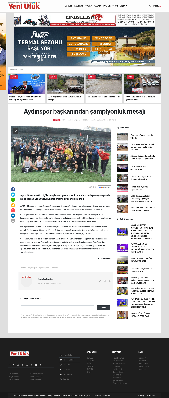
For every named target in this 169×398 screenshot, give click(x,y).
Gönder (103, 308)
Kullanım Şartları (36, 374)
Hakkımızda (13, 374)
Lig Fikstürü (117, 369)
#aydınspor (32, 268)
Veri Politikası (14, 379)
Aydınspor (74, 206)
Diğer (122, 6)
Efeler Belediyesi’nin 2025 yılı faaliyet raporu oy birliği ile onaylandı (142, 147)
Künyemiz (66, 374)
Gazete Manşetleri (120, 383)
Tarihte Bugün (118, 372)
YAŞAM (97, 6)
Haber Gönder (35, 379)
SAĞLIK (88, 6)
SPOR (115, 6)
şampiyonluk (88, 239)
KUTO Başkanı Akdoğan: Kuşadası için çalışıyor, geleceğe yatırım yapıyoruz (141, 198)
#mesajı (55, 268)
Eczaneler (117, 366)
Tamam (151, 395)
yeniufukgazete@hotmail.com (50, 283)
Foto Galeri (66, 355)
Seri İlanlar (117, 378)
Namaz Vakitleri (119, 364)
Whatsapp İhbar (36, 377)
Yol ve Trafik (118, 361)
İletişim (64, 379)
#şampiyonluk (44, 268)
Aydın (72, 233)
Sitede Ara (143, 358)
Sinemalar (117, 375)
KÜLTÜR (106, 6)
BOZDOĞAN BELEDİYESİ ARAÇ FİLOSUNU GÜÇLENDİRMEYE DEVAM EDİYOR (142, 291)
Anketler (142, 361)
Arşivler (65, 370)
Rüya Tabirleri (144, 366)
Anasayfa (13, 70)
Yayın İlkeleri (14, 377)
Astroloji (142, 369)
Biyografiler (143, 364)
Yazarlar (65, 365)
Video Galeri (67, 360)
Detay (141, 395)
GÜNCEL (68, 6)
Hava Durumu (118, 358)
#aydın (23, 268)
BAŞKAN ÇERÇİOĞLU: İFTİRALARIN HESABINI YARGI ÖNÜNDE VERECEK (142, 280)
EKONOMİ (78, 6)
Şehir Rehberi (118, 380)
